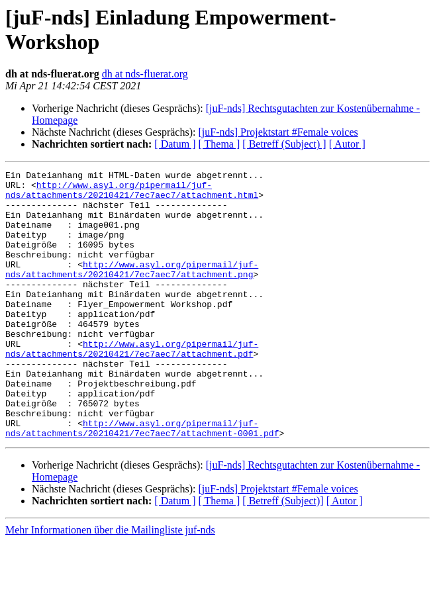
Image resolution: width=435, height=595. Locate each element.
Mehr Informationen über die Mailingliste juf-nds (110, 583)
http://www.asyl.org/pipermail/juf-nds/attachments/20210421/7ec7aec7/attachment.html (131, 194)
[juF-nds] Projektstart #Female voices (278, 132)
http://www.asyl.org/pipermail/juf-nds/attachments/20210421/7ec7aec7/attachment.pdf (131, 385)
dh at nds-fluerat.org (145, 73)
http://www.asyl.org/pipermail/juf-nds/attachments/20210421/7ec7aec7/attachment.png (131, 290)
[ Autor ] (347, 144)
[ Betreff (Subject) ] (284, 144)
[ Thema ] (219, 144)
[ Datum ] (174, 144)
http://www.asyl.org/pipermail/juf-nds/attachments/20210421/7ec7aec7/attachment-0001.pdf (142, 480)
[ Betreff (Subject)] (282, 554)
